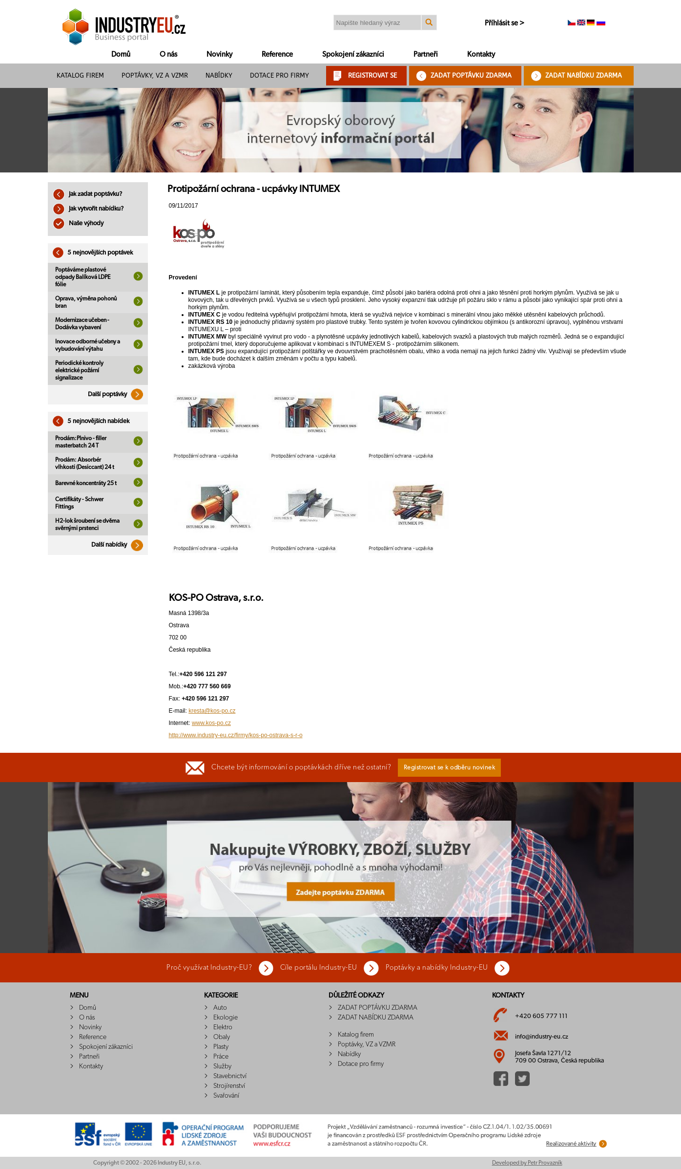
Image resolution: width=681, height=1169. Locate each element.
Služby (222, 1066)
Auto (220, 1007)
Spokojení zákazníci (353, 54)
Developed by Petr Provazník (527, 1163)
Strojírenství (229, 1086)
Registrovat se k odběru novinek (449, 768)
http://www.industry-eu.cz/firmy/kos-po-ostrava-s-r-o (236, 735)
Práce (220, 1056)
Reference (277, 54)
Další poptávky (118, 394)
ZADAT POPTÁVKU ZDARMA (471, 75)
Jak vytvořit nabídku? (88, 209)
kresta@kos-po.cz (211, 710)
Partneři (425, 54)
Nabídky (219, 75)
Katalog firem (80, 75)
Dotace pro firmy (279, 75)
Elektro (222, 1027)
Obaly (221, 1037)
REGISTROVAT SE (372, 75)
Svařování (226, 1095)
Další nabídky (119, 545)
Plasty (220, 1046)
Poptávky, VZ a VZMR (155, 75)
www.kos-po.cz (211, 723)
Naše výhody (78, 223)
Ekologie (225, 1017)
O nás (168, 54)
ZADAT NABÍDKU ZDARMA (583, 75)
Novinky (219, 54)
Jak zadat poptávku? (87, 194)
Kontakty (481, 54)
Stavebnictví (230, 1076)
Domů (120, 54)
